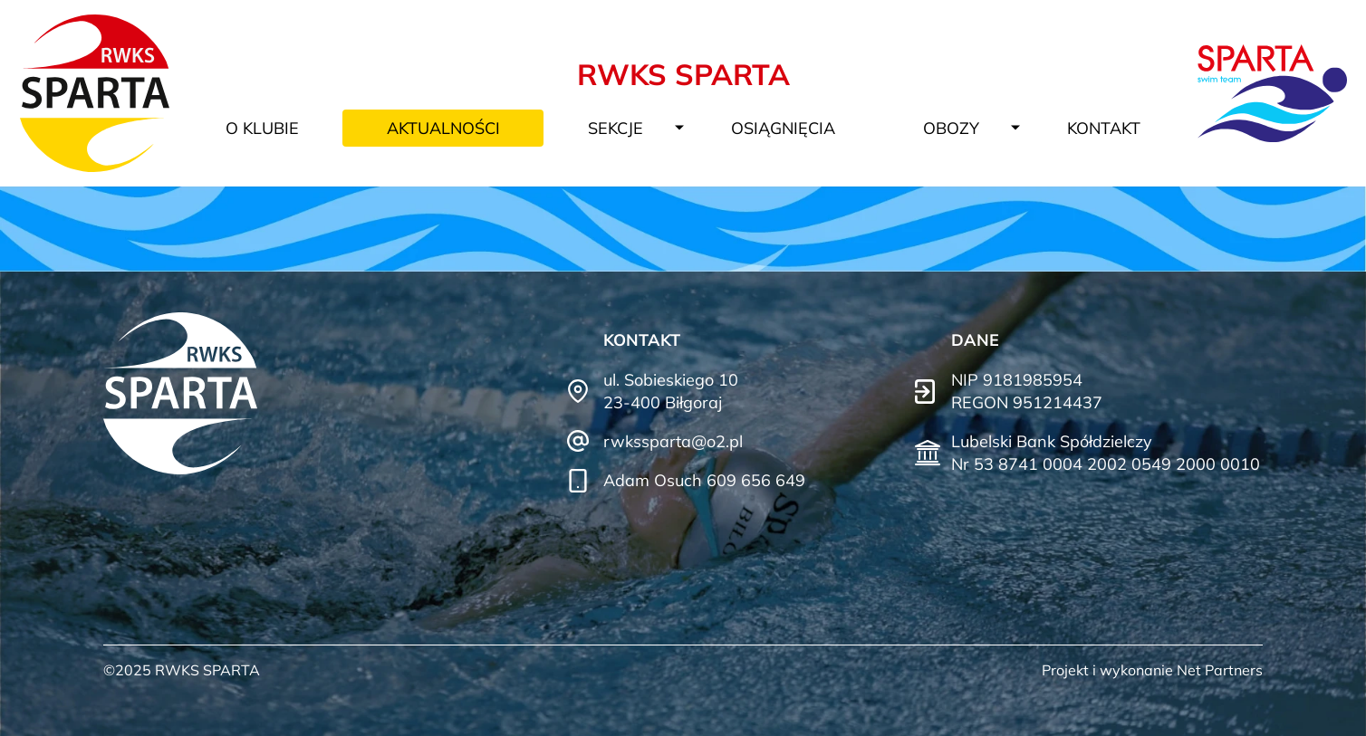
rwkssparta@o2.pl (673, 441)
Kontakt (1103, 128)
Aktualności (443, 128)
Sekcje (615, 128)
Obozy (951, 128)
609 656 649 (756, 480)
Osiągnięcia (783, 128)
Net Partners (1220, 670)
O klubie (262, 128)
